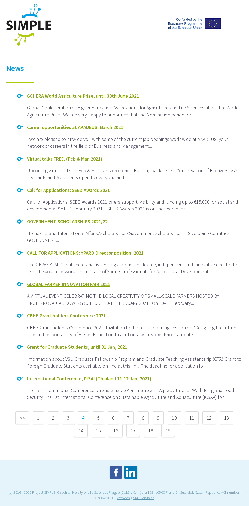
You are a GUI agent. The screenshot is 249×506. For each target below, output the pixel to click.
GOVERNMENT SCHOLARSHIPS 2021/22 (67, 221)
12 (209, 418)
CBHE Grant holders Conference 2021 (66, 315)
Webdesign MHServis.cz (135, 497)
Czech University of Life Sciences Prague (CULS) (94, 492)
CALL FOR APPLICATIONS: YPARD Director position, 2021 (85, 253)
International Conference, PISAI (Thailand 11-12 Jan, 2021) (89, 378)
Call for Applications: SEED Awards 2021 (68, 190)
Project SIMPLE (43, 492)
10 (174, 418)
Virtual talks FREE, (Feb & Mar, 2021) (64, 159)
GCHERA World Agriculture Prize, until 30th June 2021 (83, 96)
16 (115, 430)
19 (168, 430)
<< (22, 418)
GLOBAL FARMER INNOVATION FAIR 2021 (68, 284)
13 (226, 418)
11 (191, 418)
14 (80, 430)
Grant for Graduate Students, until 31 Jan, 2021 (77, 347)
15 (98, 430)
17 (133, 430)
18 (150, 430)
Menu (236, 9)
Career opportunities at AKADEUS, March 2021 (75, 127)
